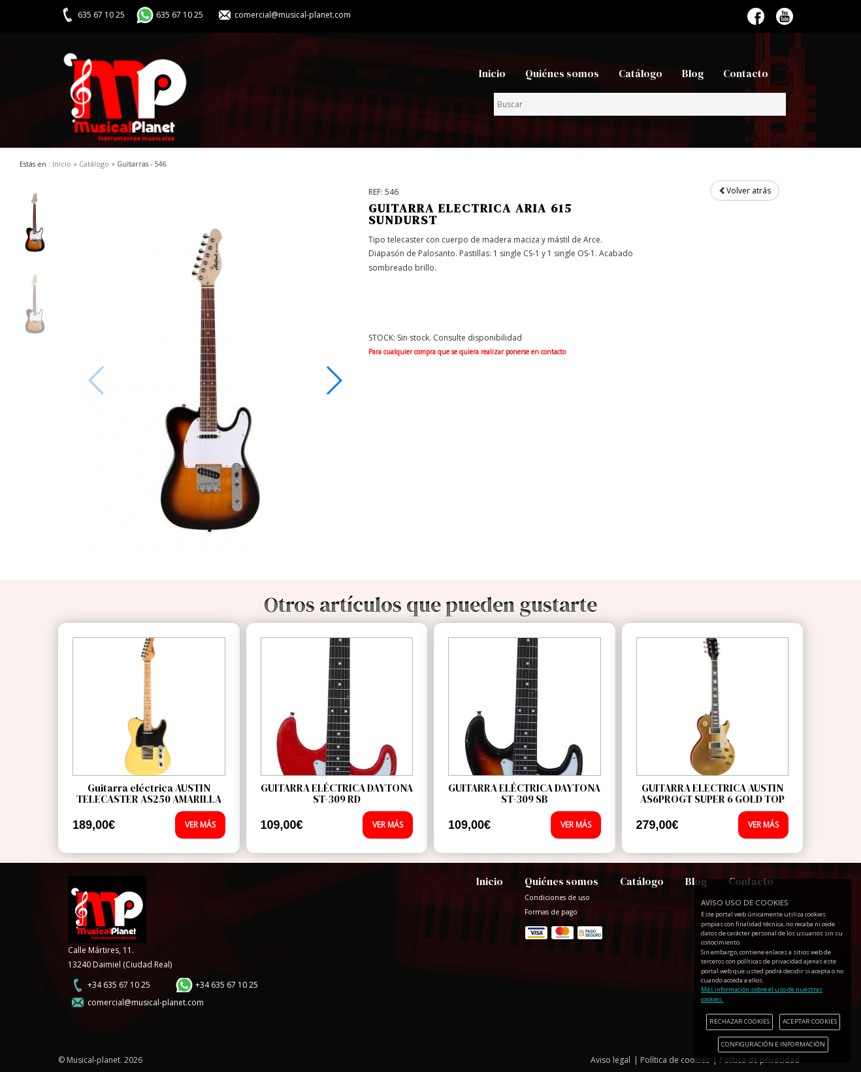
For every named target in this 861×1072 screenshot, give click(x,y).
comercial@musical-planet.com (293, 14)
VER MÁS (200, 824)
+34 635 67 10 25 (119, 984)
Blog (693, 73)
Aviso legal (610, 1059)
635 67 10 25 (179, 14)
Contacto (745, 73)
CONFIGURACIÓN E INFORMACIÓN (773, 1044)
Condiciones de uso (557, 897)
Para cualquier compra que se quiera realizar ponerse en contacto (467, 351)
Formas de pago (564, 930)
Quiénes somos (562, 73)
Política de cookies (674, 1059)
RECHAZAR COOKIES (739, 1021)
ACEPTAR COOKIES (810, 1021)
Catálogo (640, 73)
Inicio (492, 73)
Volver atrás (745, 190)
